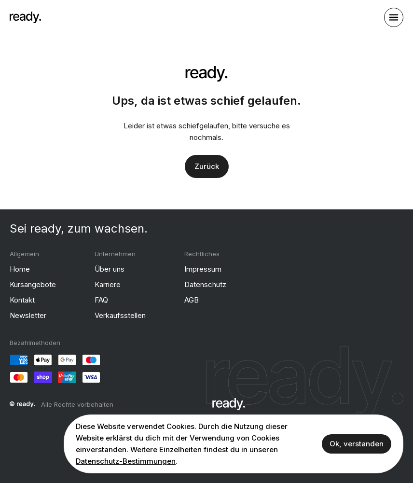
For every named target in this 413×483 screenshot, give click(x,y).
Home (20, 268)
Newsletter (28, 314)
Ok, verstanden (357, 443)
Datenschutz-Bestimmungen (126, 461)
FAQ (101, 299)
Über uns (109, 268)
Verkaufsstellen (120, 314)
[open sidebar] (393, 17)
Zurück (206, 165)
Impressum (202, 268)
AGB (191, 299)
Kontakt (22, 299)
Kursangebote (33, 284)
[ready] (25, 17)
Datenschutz (205, 284)
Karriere (108, 284)
